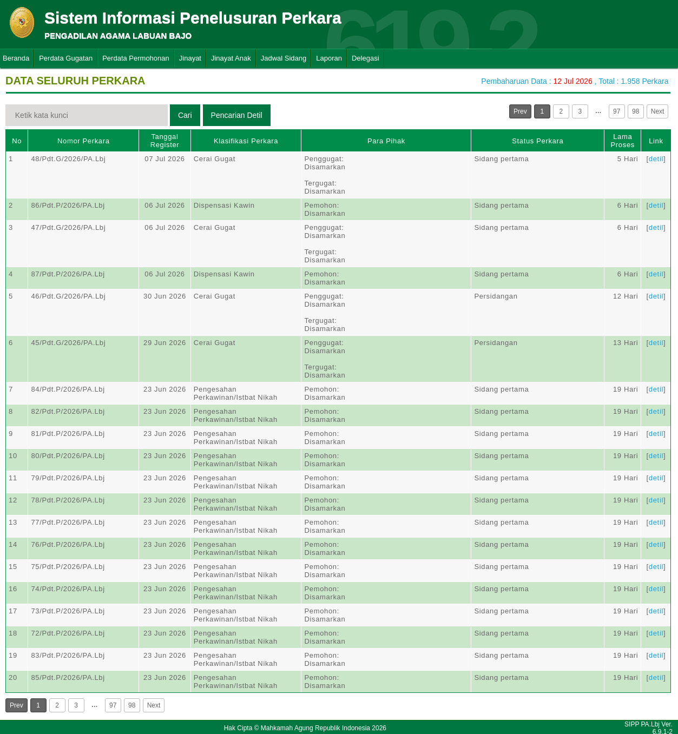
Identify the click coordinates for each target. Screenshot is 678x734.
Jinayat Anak (231, 58)
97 (616, 111)
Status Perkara (537, 141)
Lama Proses (623, 141)
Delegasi (365, 58)
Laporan (329, 58)
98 (635, 111)
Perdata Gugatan (66, 58)
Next (657, 111)
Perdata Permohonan (135, 58)
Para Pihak (386, 141)
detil (656, 159)
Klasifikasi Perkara (246, 141)
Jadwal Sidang (284, 58)
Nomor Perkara (83, 141)
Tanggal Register (165, 141)
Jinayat (190, 58)
